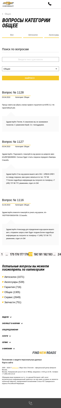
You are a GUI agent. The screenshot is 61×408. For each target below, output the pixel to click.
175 (11, 254)
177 (21, 254)
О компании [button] (7, 348)
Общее (8, 13)
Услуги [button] (5, 336)
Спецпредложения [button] (10, 330)
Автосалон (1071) (14, 277)
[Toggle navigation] (57, 4)
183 (50, 254)
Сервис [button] (5, 342)
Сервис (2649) (12, 297)
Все (11, 35)
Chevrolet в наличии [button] (11, 323)
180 (35, 254)
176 (16, 254)
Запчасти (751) (12, 302)
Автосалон (33, 35)
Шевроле (15, 367)
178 (26, 254)
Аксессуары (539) (14, 282)
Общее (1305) (12, 292)
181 (40, 254)
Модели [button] (5, 317)
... (7, 254)
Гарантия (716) (12, 287)
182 (45, 254)
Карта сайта (7, 362)
